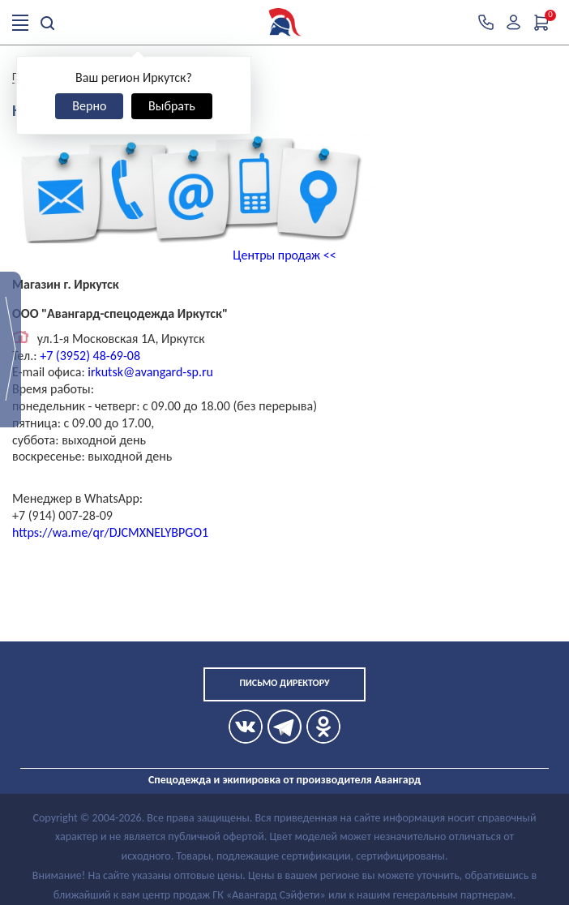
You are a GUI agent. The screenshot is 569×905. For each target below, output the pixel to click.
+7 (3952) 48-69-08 (89, 355)
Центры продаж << (284, 255)
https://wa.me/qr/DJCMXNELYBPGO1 (110, 532)
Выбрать (171, 106)
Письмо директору (284, 682)
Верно (89, 106)
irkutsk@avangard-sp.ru (150, 372)
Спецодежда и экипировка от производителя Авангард (284, 780)
